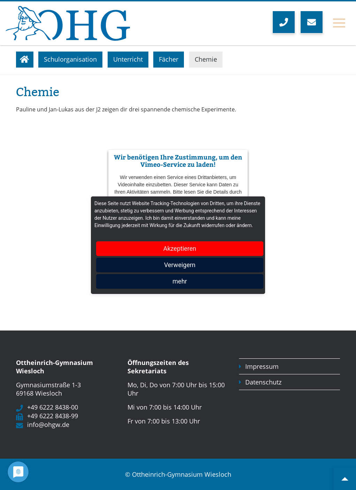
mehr (179, 281)
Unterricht (128, 59)
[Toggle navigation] (339, 23)
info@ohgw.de (48, 424)
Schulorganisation (70, 59)
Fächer (168, 59)
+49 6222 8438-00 (52, 407)
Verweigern (179, 265)
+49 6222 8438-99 (52, 416)
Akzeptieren (179, 248)
